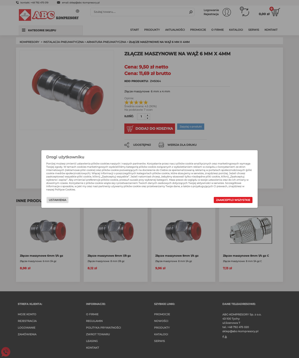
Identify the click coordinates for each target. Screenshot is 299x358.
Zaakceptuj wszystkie (218, 201)
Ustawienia (72, 201)
